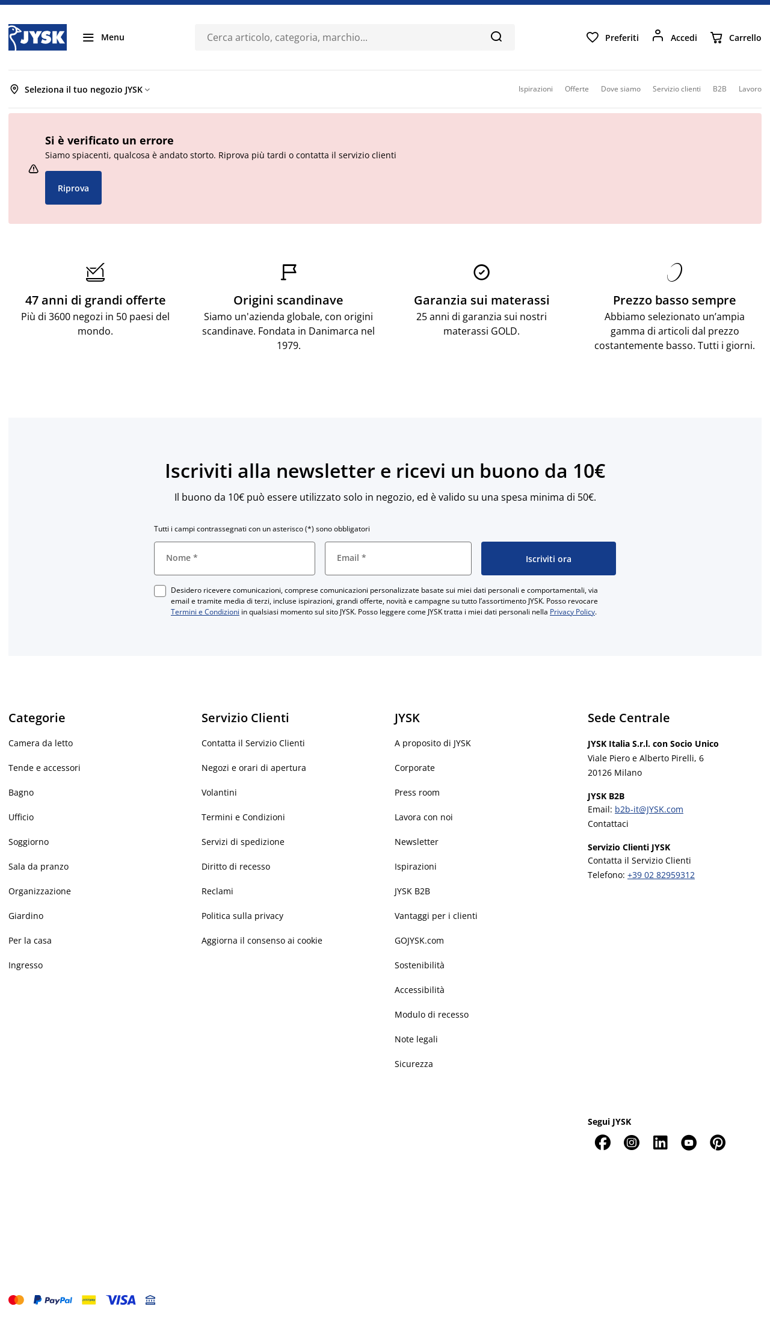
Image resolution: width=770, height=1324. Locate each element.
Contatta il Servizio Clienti (253, 743)
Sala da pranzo (38, 866)
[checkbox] (160, 591)
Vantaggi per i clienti (436, 915)
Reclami (217, 891)
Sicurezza (414, 1063)
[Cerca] (496, 36)
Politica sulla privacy (242, 915)
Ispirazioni (416, 866)
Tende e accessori (44, 767)
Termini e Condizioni (205, 612)
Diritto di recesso (236, 866)
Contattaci (608, 823)
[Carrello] (735, 37)
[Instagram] (631, 1142)
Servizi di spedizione (243, 841)
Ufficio (21, 817)
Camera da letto (40, 743)
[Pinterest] (717, 1142)
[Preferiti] (612, 37)
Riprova (73, 188)
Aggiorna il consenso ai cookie (262, 940)
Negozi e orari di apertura (254, 767)
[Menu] (103, 37)
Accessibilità (420, 989)
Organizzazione (39, 891)
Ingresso (25, 965)
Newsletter (417, 841)
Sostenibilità (420, 965)
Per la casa (30, 940)
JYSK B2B (412, 891)
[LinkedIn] (659, 1142)
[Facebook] (602, 1142)
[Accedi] (674, 37)
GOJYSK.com (419, 940)
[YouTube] (688, 1142)
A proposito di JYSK (433, 743)
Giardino (25, 915)
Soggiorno (28, 841)
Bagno (21, 792)
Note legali (416, 1039)
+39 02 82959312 (661, 874)
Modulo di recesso (432, 1014)
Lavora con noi (424, 817)
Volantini (219, 792)
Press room (417, 792)
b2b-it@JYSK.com (649, 809)
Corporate (415, 767)
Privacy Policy (572, 612)
